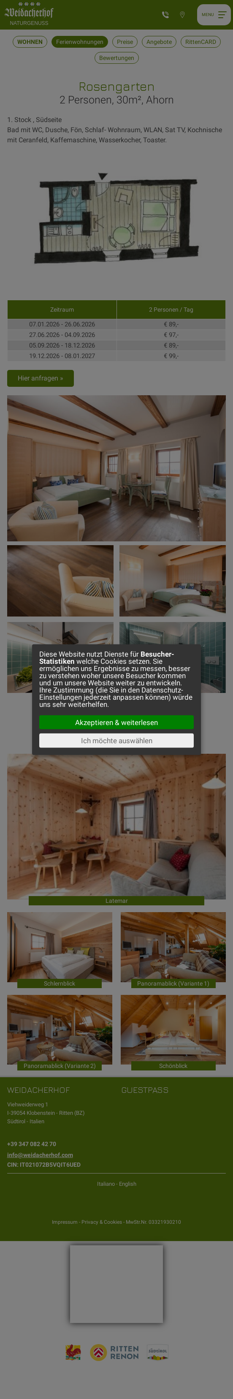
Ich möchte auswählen (116, 740)
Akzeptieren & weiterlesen (116, 722)
